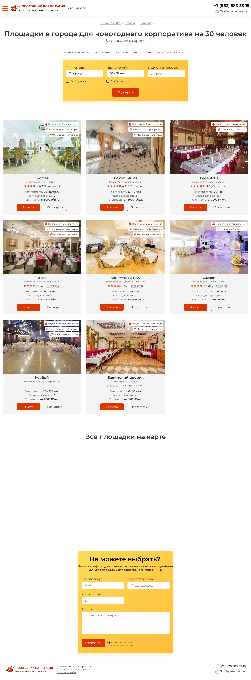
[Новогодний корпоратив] (37, 8)
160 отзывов (219, 285)
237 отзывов (135, 186)
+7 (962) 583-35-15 (231, 5)
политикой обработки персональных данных (130, 644)
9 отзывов (135, 285)
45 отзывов (219, 186)
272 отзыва (52, 285)
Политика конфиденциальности (75, 669)
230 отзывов (135, 385)
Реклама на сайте (66, 672)
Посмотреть (55, 207)
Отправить (93, 643)
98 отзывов (51, 186)
